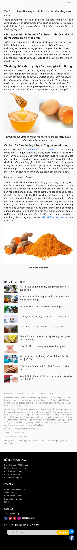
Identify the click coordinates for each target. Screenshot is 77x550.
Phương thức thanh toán (15, 468)
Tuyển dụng (9, 492)
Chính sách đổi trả (12, 474)
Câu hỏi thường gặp (13, 477)
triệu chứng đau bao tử (54, 217)
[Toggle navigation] (69, 3)
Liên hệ (7, 502)
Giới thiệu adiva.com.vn (14, 489)
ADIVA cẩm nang (11, 513)
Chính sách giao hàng (13, 471)
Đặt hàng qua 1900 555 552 (16, 465)
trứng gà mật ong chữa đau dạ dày (44, 149)
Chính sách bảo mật (13, 495)
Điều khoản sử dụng (13, 499)
